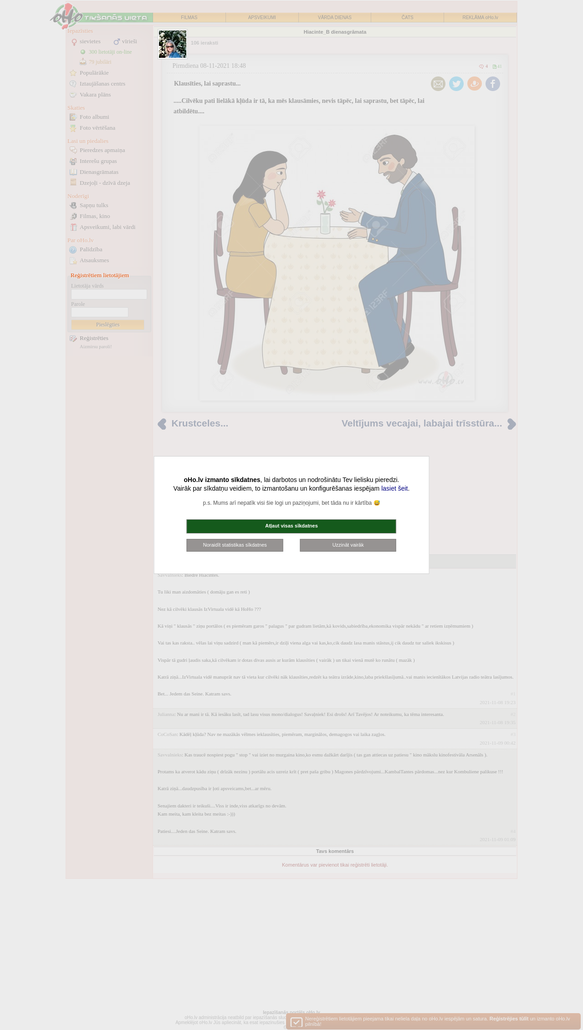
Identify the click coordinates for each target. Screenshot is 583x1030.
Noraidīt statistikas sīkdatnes (235, 545)
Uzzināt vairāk (348, 545)
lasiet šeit (394, 488)
